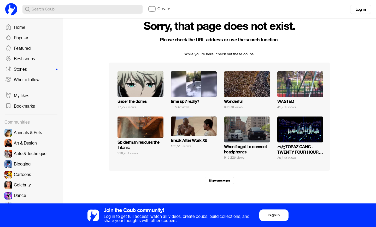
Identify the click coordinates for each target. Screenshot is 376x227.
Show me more (219, 181)
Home (15, 27)
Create (159, 9)
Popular (16, 38)
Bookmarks (20, 106)
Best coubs (20, 59)
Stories (31, 69)
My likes (17, 95)
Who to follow (22, 80)
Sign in (273, 215)
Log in (360, 9)
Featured (18, 48)
